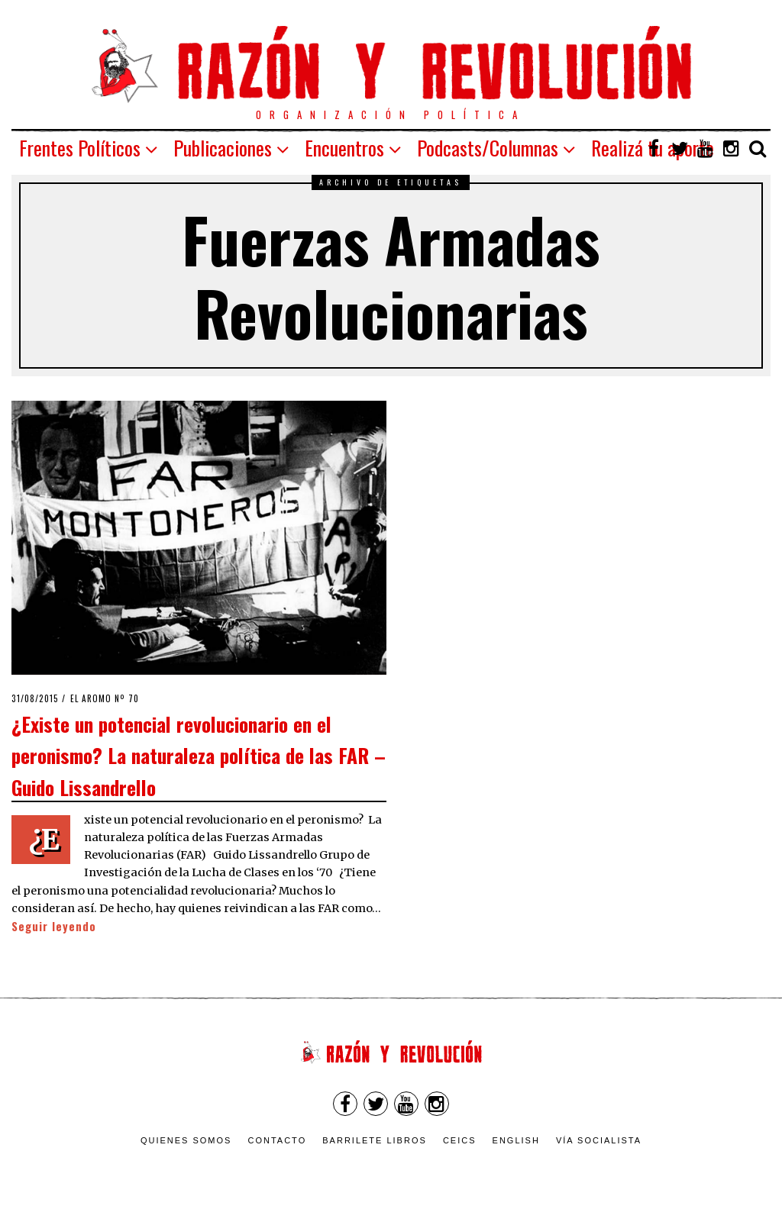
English (516, 1140)
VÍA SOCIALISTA (598, 1140)
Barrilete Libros (374, 1140)
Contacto (276, 1140)
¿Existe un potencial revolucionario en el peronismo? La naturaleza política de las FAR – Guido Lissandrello (198, 755)
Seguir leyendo (53, 926)
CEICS (460, 1140)
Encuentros (344, 148)
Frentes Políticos (80, 148)
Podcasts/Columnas (487, 148)
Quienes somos (186, 1140)
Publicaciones (222, 148)
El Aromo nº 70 (104, 698)
